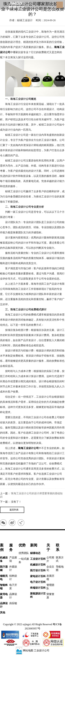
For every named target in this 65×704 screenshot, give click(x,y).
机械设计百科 (38, 564)
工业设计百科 (38, 558)
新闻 (33, 545)
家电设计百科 (38, 576)
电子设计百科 (38, 582)
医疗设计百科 (38, 570)
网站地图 (28, 650)
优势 (22, 545)
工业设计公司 (41, 650)
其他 (2, 612)
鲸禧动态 (35, 553)
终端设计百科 (38, 587)
